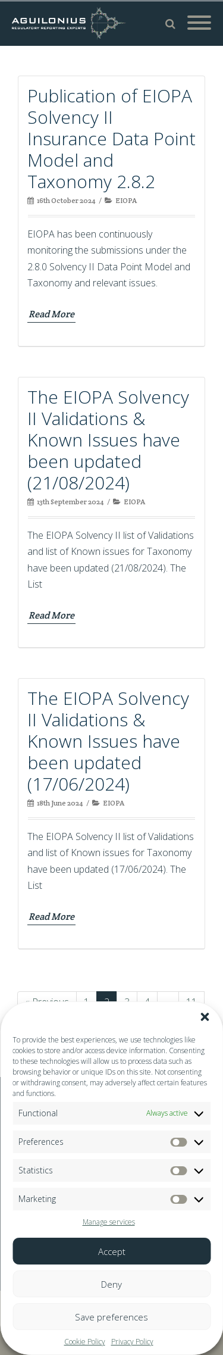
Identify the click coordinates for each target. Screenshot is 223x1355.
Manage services (109, 1222)
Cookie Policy (84, 1342)
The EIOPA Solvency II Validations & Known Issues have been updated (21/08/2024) (108, 440)
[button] (205, 1017)
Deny (111, 1284)
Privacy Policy (132, 1342)
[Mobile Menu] (199, 23)
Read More (51, 314)
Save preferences (111, 1317)
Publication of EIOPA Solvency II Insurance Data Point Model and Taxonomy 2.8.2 (111, 138)
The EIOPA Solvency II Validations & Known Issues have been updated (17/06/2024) (108, 741)
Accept (111, 1251)
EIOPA (126, 200)
